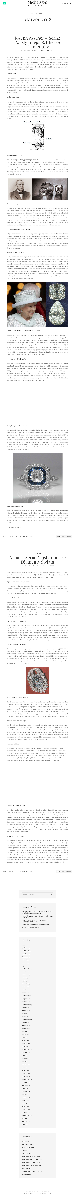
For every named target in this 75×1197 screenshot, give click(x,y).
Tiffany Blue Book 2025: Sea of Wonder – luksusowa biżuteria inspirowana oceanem (37, 912)
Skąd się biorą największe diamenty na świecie (35, 925)
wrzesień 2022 (26, 990)
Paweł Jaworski (38, 50)
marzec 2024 (25, 963)
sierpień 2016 (26, 1085)
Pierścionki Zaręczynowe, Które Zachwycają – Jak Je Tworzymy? (37, 916)
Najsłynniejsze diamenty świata (31, 1162)
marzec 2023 (25, 987)
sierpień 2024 (26, 957)
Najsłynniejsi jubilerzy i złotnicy (31, 1156)
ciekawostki (37, 553)
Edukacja (23, 34)
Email (5, 536)
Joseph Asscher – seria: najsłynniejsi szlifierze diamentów (37, 42)
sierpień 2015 (26, 1121)
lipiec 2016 (25, 1088)
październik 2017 (27, 1049)
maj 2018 (24, 1031)
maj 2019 (24, 1014)
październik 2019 (27, 1005)
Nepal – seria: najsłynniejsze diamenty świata (37, 560)
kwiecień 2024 (26, 960)
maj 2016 (24, 1094)
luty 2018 (24, 1037)
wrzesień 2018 (26, 1022)
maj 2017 (24, 1061)
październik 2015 (27, 1115)
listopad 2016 (26, 1076)
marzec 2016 (25, 1100)
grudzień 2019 (26, 1002)
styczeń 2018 (25, 1040)
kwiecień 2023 (26, 984)
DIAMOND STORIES (28, 1147)
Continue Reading (64, 536)
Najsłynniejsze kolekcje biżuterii (31, 1165)
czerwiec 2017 (26, 1058)
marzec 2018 (25, 1034)
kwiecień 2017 (26, 1064)
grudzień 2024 (26, 948)
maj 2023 (24, 981)
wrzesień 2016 (26, 1082)
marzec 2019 (25, 1017)
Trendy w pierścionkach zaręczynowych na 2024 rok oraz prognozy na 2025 (36, 921)
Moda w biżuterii (27, 1153)
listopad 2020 (26, 999)
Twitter (18, 536)
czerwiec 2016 (26, 1091)
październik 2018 (27, 1020)
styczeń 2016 (25, 1106)
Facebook (11, 536)
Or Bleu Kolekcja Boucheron (30, 928)
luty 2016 (24, 1103)
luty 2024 (24, 966)
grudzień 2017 (26, 1043)
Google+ (32, 536)
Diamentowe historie (28, 1144)
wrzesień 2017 (26, 1052)
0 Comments (50, 50)
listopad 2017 (25, 1046)
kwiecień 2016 (26, 1097)
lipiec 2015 (25, 1124)
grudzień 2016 (26, 1073)
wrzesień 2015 (26, 1118)
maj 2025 (24, 945)
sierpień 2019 (26, 1011)
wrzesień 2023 (26, 972)
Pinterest (25, 536)
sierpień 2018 (26, 1025)
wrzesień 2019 (26, 1008)
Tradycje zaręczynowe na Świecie (32, 1171)
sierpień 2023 (26, 975)
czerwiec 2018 (26, 1028)
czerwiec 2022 (26, 993)
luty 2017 (24, 1067)
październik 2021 (27, 996)
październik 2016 (27, 1079)
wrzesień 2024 (26, 954)
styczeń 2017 (25, 1070)
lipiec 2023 (25, 978)
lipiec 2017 (25, 1055)
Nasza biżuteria (26, 1168)
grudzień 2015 (26, 1109)
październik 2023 (27, 969)
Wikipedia (18, 527)
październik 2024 (27, 951)
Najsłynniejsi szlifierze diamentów (42, 34)
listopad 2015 (26, 1112)
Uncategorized (26, 1174)
